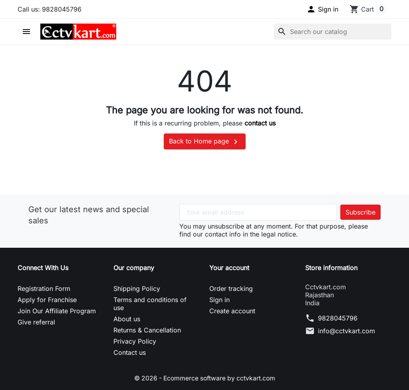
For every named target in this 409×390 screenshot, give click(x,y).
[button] (322, 9)
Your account (229, 268)
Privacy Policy (134, 341)
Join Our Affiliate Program (57, 311)
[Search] (332, 32)
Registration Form (44, 288)
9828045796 (337, 318)
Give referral (36, 322)
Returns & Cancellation (147, 330)
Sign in (219, 300)
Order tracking (231, 288)
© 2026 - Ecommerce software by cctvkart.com (205, 378)
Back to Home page (204, 142)
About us (126, 319)
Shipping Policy (136, 288)
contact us (260, 123)
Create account (232, 311)
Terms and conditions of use (150, 304)
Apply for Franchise (47, 300)
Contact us (129, 352)
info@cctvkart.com (346, 331)
